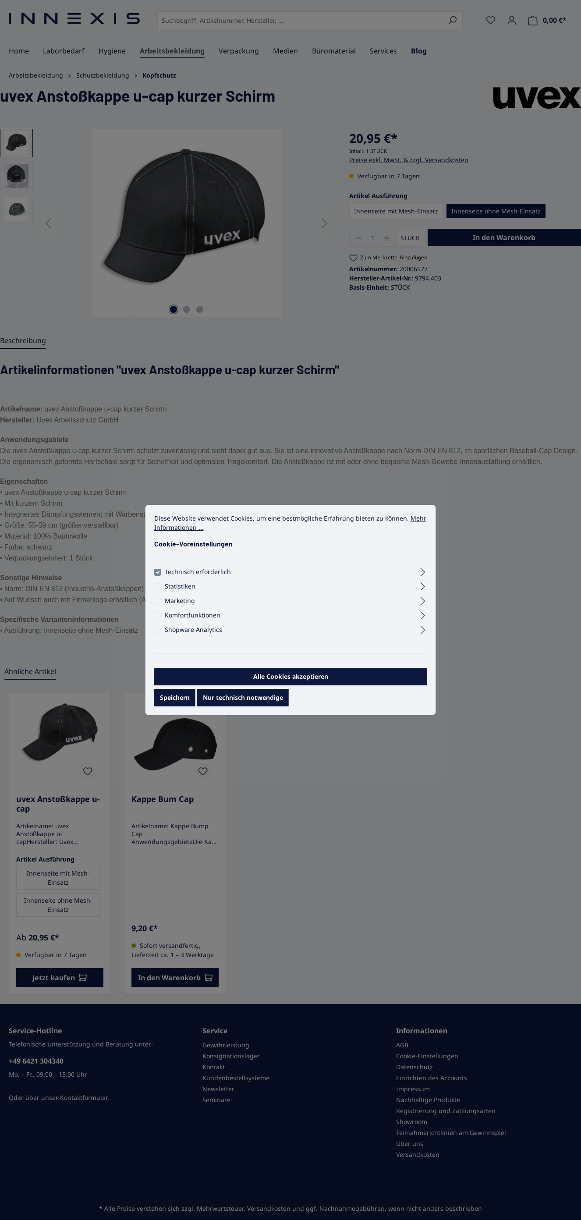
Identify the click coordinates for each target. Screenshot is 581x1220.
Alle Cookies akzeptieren (290, 682)
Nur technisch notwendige (243, 703)
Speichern (175, 703)
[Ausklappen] (422, 576)
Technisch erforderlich (198, 577)
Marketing (180, 606)
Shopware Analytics (193, 635)
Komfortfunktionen (192, 621)
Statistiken (180, 592)
